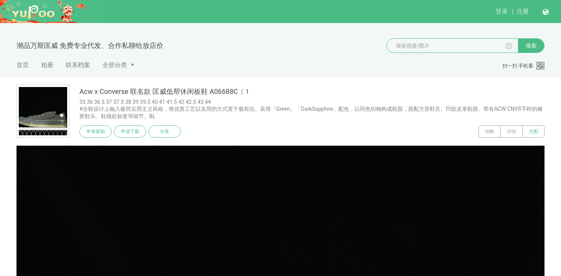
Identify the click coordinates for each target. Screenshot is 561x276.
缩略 (489, 131)
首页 (22, 65)
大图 (533, 131)
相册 (47, 65)
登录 (501, 11)
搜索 (531, 46)
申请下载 (130, 131)
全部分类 (114, 65)
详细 (511, 131)
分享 (164, 131)
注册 (522, 11)
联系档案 (78, 65)
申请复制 (95, 131)
